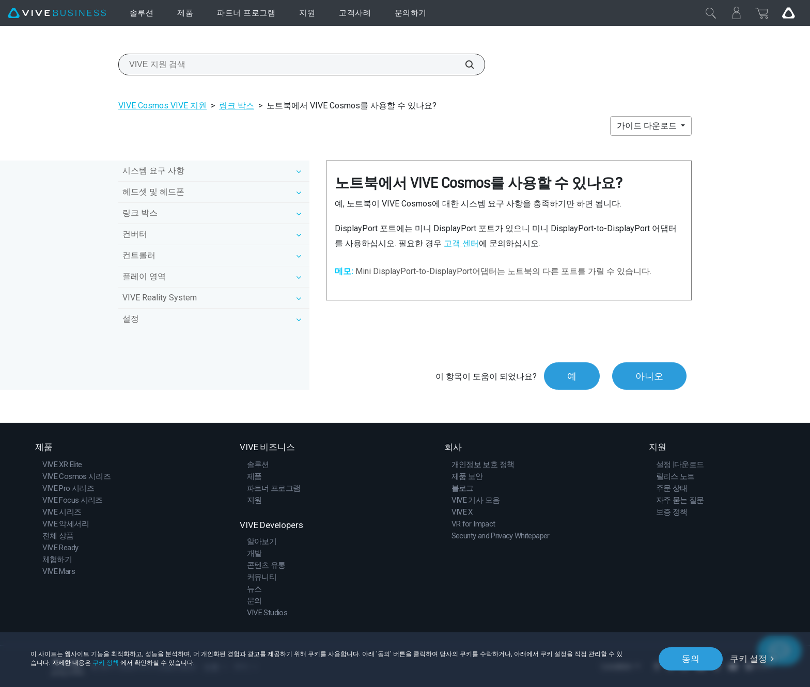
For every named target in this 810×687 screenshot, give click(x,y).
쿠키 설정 (748, 658)
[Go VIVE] (788, 13)
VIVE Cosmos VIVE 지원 (162, 105)
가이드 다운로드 (648, 126)
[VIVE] (57, 13)
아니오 (649, 376)
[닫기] (711, 13)
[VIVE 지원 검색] (464, 64)
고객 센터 (461, 243)
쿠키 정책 (105, 662)
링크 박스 (236, 105)
